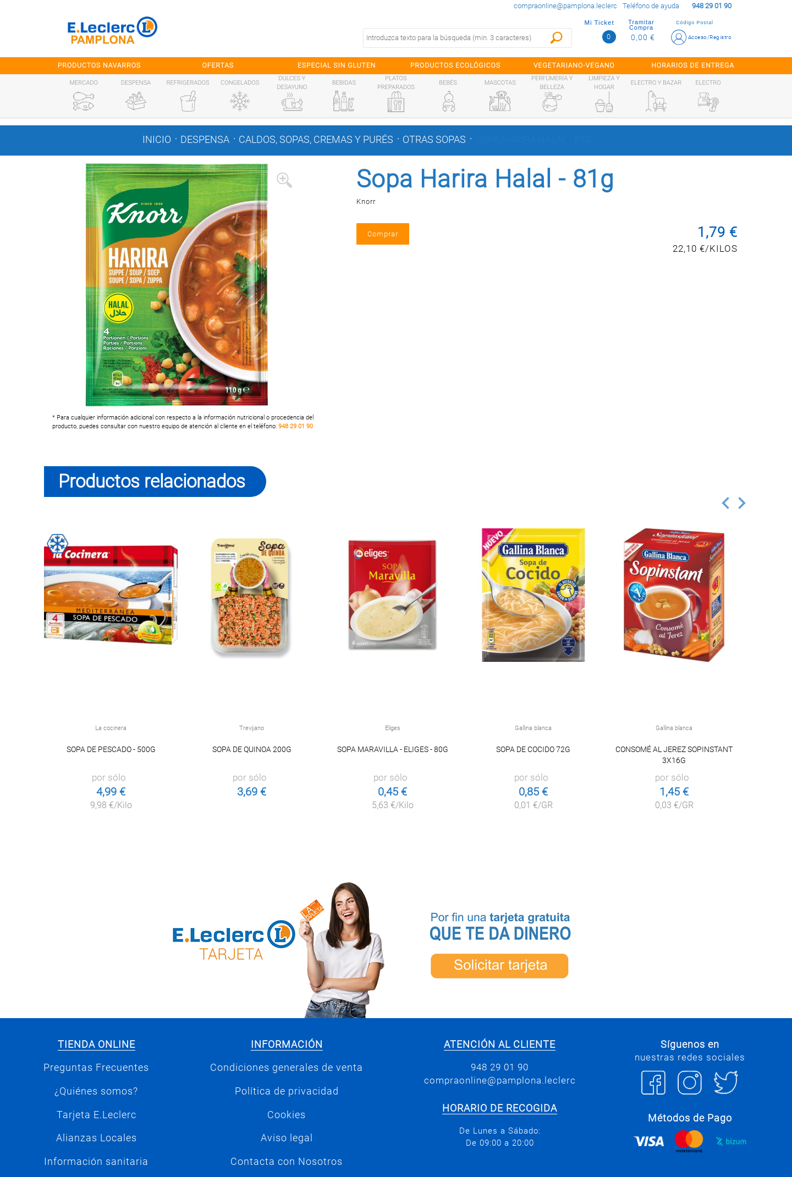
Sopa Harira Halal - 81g (533, 140)
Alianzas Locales (96, 1137)
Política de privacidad (287, 1091)
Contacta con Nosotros (286, 1161)
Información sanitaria (96, 1161)
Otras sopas (434, 140)
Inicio (156, 140)
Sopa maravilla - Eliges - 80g (392, 749)
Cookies (286, 1114)
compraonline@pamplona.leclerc (565, 6)
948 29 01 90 (295, 426)
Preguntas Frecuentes (96, 1067)
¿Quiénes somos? (96, 1091)
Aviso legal (287, 1137)
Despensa (204, 140)
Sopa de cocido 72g (533, 749)
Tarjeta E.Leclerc (96, 1114)
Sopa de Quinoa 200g (252, 749)
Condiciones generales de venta (286, 1067)
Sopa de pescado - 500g (111, 749)
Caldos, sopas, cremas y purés (316, 140)
